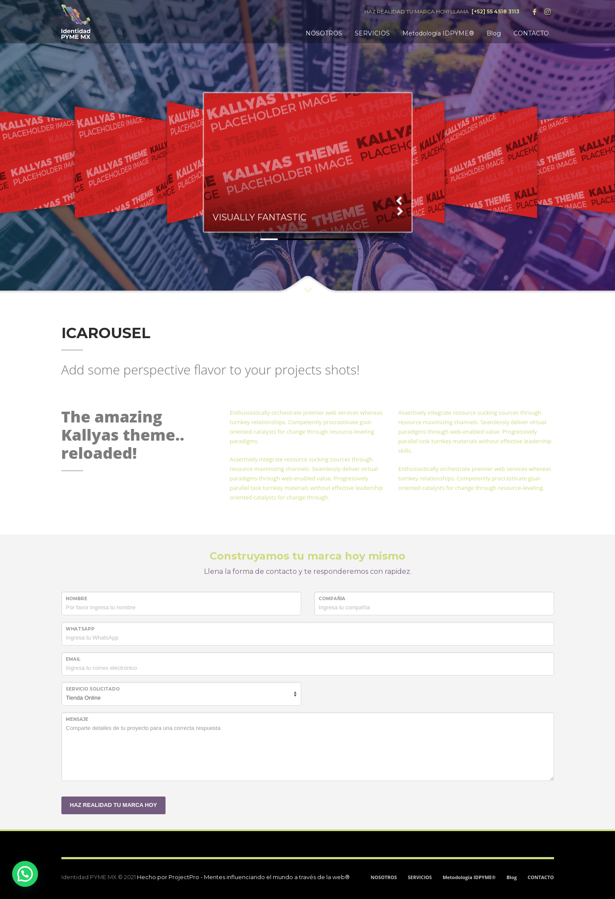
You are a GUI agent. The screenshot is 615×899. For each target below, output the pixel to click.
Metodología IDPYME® (469, 877)
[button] (25, 874)
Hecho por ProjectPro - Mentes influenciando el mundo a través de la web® (243, 876)
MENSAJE (77, 719)
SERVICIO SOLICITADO (93, 689)
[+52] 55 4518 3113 (495, 11)
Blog (512, 877)
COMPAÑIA (332, 598)
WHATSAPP (80, 629)
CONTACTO (541, 877)
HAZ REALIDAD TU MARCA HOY (113, 805)
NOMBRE (76, 598)
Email (73, 659)
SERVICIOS (420, 877)
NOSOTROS (383, 877)
